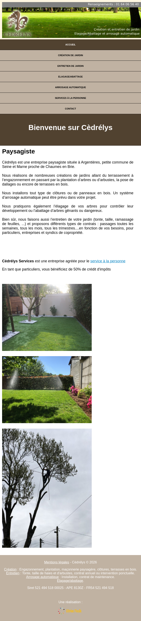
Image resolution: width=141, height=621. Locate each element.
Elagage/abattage (70, 580)
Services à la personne (70, 98)
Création (10, 569)
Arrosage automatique (70, 87)
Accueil (70, 44)
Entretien (12, 573)
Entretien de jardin (70, 66)
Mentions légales (56, 562)
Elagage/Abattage (70, 76)
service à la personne (107, 261)
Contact (70, 108)
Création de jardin (70, 55)
